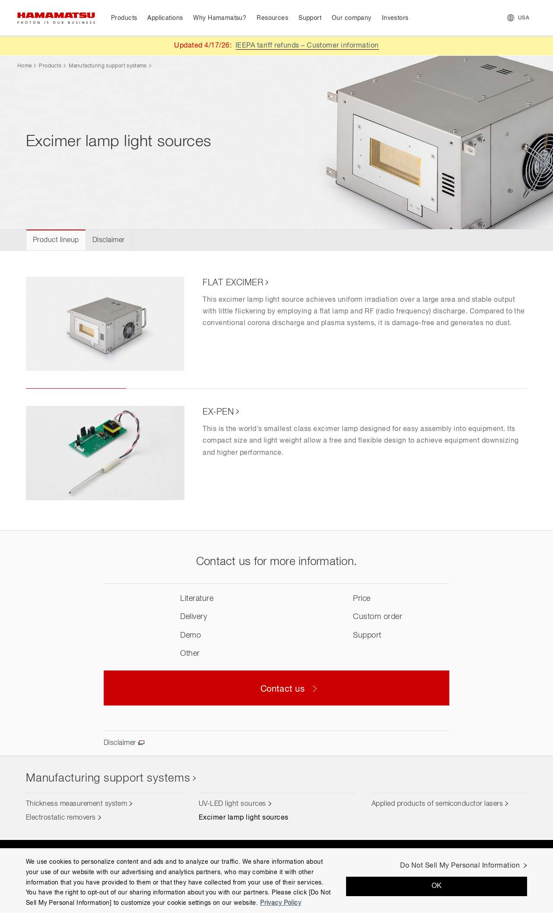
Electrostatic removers (61, 817)
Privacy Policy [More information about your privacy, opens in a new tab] (280, 903)
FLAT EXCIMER (233, 282)
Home (24, 66)
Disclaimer (108, 240)
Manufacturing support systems (107, 66)
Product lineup (56, 240)
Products (50, 66)
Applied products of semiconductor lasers (437, 804)
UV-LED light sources (232, 804)
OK (437, 886)
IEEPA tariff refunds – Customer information (307, 45)
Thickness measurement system (76, 804)
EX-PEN (218, 412)
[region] (276, 880)
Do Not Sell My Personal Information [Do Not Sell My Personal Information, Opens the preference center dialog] (460, 865)
